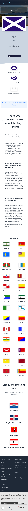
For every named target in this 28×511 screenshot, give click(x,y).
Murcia (21, 365)
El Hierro (6, 301)
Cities (2, 490)
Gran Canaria (6, 322)
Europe (2, 471)
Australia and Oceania (6, 468)
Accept (14, 503)
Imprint (17, 474)
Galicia (21, 312)
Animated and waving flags (14, 82)
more (22, 503)
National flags (5, 459)
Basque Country (6, 269)
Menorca (6, 365)
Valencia (21, 375)
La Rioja (6, 344)
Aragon (21, 248)
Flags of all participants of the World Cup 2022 (21, 466)
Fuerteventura (6, 312)
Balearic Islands (21, 259)
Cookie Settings (19, 481)
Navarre (6, 375)
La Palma (21, 333)
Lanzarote (21, 344)
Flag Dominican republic (14, 423)
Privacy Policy (15, 509)
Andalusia (6, 248)
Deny (5, 503)
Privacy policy (18, 478)
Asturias (6, 259)
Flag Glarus (14, 435)
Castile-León (6, 290)
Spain (14, 37)
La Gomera (6, 333)
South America (4, 479)
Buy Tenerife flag (14, 56)
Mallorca (21, 354)
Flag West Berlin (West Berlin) (14, 447)
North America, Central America (6, 475)
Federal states (4, 487)
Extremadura (21, 301)
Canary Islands (21, 269)
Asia (2, 465)
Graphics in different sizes (14, 72)
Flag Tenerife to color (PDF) (14, 93)
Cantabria (6, 280)
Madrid (6, 354)
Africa (2, 462)
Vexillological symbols (20, 462)
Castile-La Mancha (21, 280)
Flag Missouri (14, 410)
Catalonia (21, 290)
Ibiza (21, 322)
